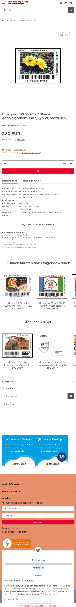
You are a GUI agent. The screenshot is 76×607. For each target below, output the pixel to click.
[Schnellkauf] (35, 396)
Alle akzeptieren (38, 560)
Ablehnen (38, 575)
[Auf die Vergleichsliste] (61, 35)
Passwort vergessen (11, 528)
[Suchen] (71, 10)
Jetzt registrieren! (19, 532)
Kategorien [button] (8, 381)
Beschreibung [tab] (10, 181)
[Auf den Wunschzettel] (68, 35)
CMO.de (52, 605)
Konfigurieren (38, 568)
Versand (21, 139)
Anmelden (38, 522)
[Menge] (34, 163)
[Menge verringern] (5, 163)
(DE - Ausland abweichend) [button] (31, 153)
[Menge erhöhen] (71, 163)
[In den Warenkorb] (4, 28)
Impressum (9, 599)
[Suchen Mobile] (35, 10)
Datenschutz (21, 599)
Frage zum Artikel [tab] (31, 181)
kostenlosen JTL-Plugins (34, 605)
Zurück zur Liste (10, 20)
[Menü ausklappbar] (3, 1)
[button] (61, 3)
